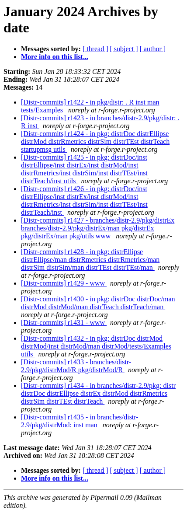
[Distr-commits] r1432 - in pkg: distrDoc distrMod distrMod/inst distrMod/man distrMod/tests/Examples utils (96, 346)
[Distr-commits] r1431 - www (64, 322)
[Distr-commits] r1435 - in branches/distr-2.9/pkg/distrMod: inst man (80, 421)
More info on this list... (54, 56)
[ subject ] (124, 48)
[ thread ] (95, 48)
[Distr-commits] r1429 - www (64, 283)
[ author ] (153, 48)
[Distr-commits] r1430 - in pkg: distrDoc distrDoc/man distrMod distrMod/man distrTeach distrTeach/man (98, 303)
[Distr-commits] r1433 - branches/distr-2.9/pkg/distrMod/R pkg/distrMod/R (76, 365)
